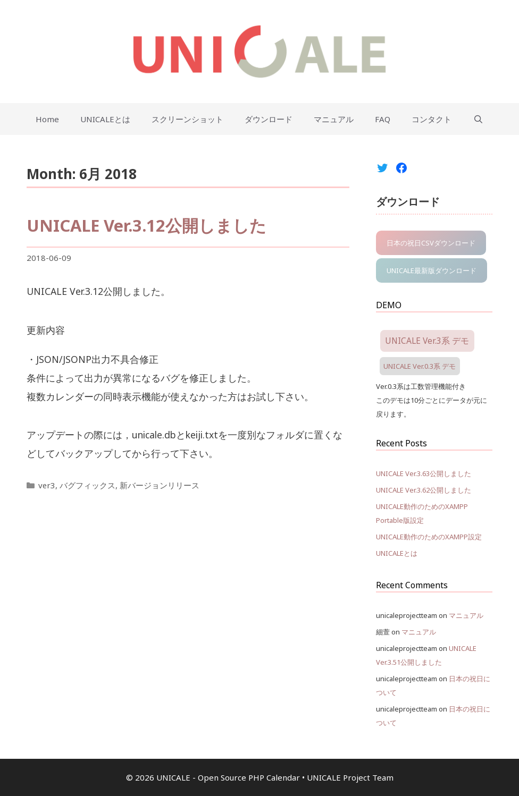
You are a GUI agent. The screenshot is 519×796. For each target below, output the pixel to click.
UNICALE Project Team (350, 777)
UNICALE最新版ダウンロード (431, 270)
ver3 (46, 485)
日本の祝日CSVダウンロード (431, 243)
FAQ (382, 119)
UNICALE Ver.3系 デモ (427, 340)
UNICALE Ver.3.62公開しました (423, 490)
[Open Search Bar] (477, 119)
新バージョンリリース (159, 485)
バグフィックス (87, 485)
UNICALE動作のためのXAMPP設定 (429, 536)
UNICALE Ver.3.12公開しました (146, 225)
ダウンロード (268, 119)
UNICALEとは (105, 119)
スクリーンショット (187, 119)
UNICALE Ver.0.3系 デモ (419, 366)
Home (47, 119)
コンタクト (431, 119)
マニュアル (334, 119)
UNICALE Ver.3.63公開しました (423, 473)
